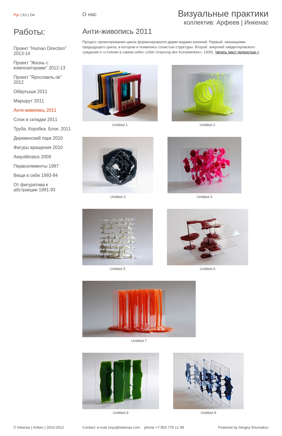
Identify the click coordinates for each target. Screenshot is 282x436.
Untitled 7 (139, 312)
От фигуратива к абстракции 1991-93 (34, 187)
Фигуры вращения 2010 (38, 147)
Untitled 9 (208, 384)
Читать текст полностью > (237, 52)
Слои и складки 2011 (35, 119)
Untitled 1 (120, 96)
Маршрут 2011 (29, 100)
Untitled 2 (207, 96)
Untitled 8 (120, 384)
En (25, 15)
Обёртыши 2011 (30, 91)
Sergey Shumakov (253, 427)
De (32, 15)
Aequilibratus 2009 (32, 156)
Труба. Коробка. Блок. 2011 (42, 128)
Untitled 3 (117, 168)
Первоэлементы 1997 (36, 166)
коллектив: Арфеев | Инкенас (223, 17)
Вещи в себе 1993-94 (36, 175)
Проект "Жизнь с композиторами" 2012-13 (39, 65)
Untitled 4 (204, 168)
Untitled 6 (207, 240)
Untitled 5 (117, 240)
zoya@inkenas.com (124, 427)
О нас (89, 14)
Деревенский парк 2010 (38, 138)
